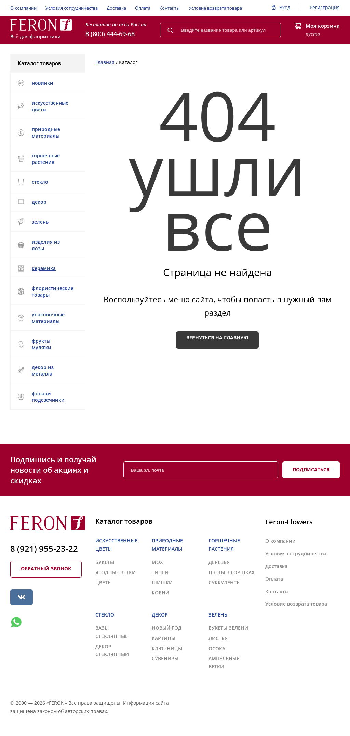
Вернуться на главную (217, 337)
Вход (284, 7)
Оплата (142, 8)
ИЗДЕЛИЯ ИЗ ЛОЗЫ (46, 245)
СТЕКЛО (46, 182)
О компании (23, 8)
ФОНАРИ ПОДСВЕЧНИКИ (46, 396)
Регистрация (325, 7)
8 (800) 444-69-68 (110, 34)
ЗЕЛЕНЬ (46, 221)
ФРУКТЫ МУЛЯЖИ (34, 344)
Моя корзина (323, 25)
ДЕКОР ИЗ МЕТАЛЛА (46, 370)
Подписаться (311, 469)
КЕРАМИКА (46, 268)
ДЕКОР (46, 202)
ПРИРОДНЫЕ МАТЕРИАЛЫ (46, 132)
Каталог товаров (47, 63)
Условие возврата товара (215, 8)
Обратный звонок (46, 568)
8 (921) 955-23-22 (44, 548)
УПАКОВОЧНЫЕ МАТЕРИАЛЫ (46, 317)
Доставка (116, 8)
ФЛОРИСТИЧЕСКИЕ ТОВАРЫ (46, 291)
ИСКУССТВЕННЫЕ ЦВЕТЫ (46, 106)
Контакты (169, 8)
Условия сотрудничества (71, 8)
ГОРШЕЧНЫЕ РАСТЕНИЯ (46, 158)
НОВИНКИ (35, 83)
